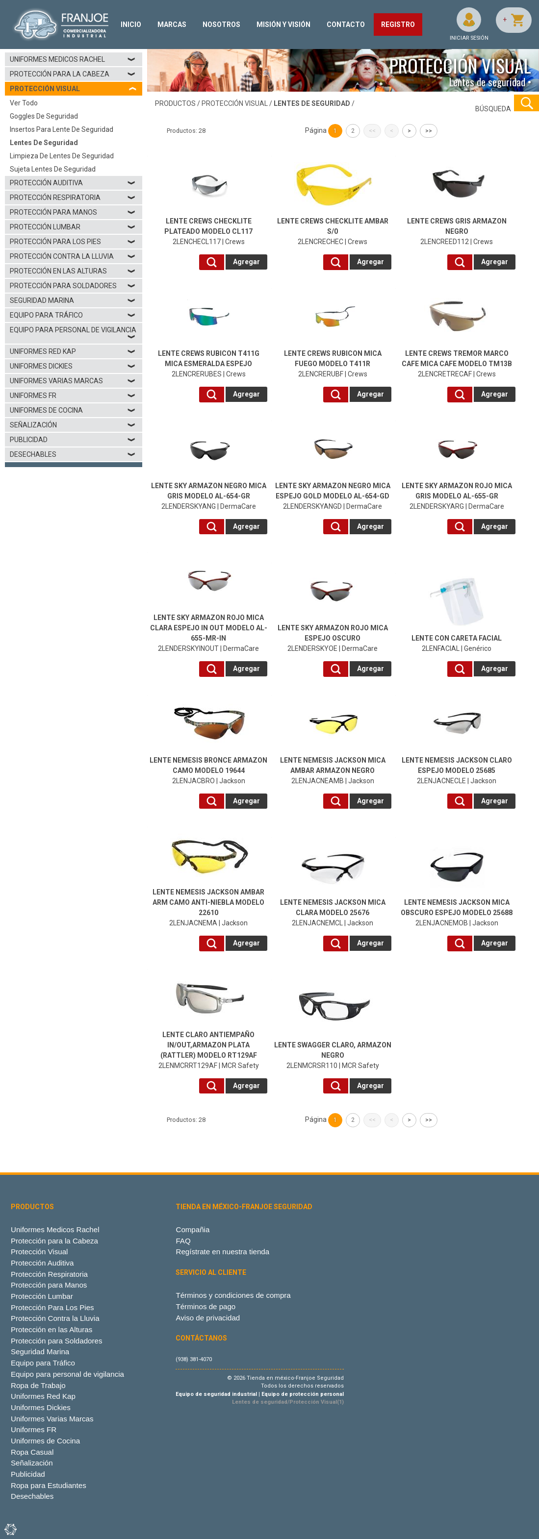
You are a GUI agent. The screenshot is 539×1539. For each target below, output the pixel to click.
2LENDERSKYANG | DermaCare (208, 496)
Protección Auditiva (73, 183)
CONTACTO (346, 24)
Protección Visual (39, 1251)
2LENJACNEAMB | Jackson (332, 770)
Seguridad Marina (73, 300)
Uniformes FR (73, 395)
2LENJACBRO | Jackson (208, 770)
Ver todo (24, 103)
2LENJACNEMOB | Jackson (457, 912)
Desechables (73, 454)
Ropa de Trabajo (38, 1385)
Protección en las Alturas (73, 271)
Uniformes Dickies (73, 366)
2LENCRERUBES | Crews (208, 363)
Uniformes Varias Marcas (73, 381)
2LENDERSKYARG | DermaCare (457, 496)
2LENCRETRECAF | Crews (457, 363)
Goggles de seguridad (44, 116)
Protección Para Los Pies (73, 242)
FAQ (183, 1241)
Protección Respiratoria (73, 197)
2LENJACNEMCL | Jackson (332, 912)
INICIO (131, 24)
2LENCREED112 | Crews (457, 231)
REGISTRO (398, 24)
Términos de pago (205, 1306)
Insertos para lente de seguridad (61, 129)
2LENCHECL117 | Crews (208, 231)
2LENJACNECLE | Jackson (457, 770)
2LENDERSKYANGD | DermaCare (332, 496)
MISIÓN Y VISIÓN (283, 24)
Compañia (192, 1229)
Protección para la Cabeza (73, 74)
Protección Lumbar (73, 227)
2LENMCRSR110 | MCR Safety (332, 1055)
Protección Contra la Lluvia (73, 256)
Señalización (73, 425)
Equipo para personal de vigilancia (73, 333)
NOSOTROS (221, 24)
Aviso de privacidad (208, 1318)
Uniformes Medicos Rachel (73, 59)
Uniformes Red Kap (73, 351)
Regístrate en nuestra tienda (222, 1251)
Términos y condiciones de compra (233, 1295)
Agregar (246, 262)
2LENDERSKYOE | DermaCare (333, 638)
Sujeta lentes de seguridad (53, 169)
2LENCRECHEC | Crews (332, 231)
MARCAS (171, 24)
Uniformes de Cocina (73, 410)
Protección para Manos (73, 212)
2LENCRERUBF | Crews (333, 363)
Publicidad (73, 440)
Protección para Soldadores (73, 286)
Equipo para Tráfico (73, 315)
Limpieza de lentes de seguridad (62, 156)
